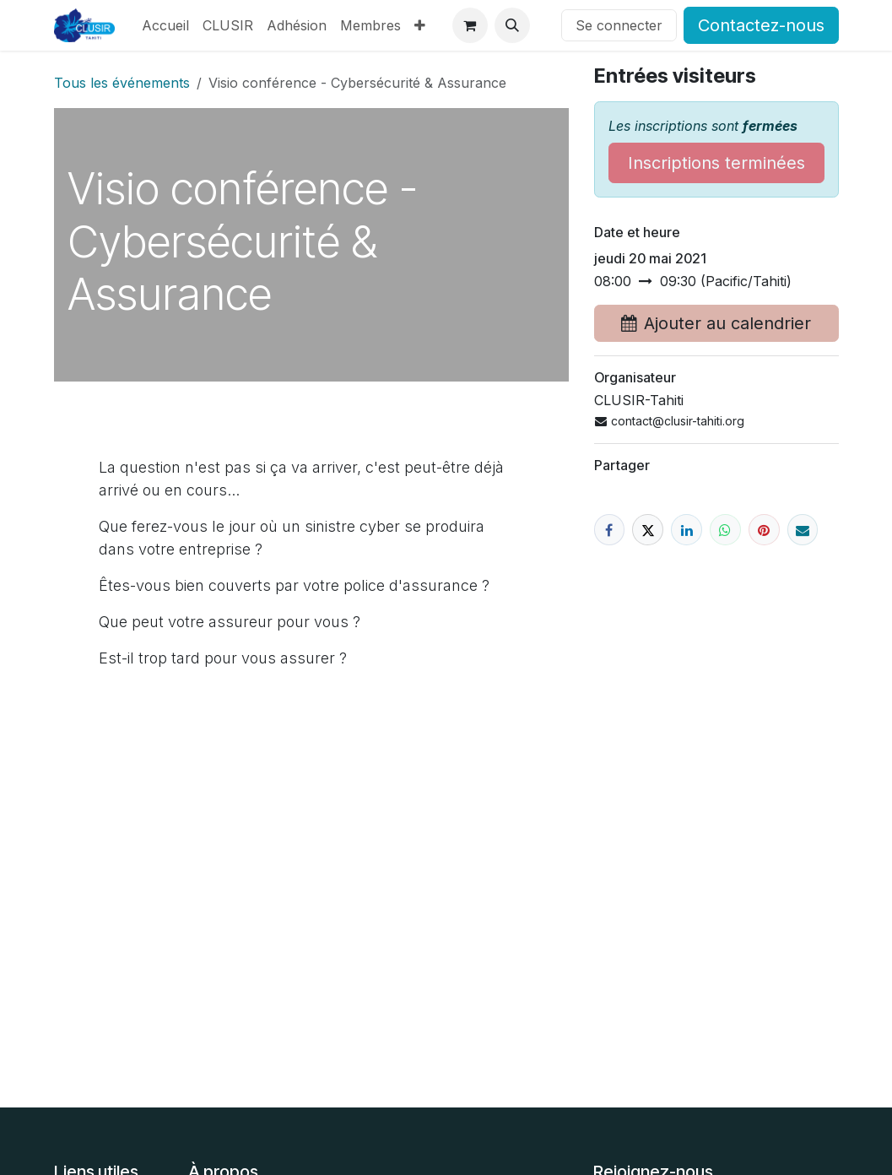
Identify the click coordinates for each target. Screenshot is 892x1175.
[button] (512, 25)
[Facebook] (609, 529)
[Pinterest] (764, 529)
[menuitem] (165, 25)
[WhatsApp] (725, 529)
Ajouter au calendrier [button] (716, 323)
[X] (647, 529)
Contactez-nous (761, 25)
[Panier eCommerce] (470, 25)
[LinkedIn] (686, 529)
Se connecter (619, 25)
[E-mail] (803, 529)
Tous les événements (122, 82)
